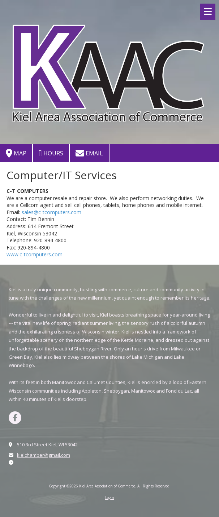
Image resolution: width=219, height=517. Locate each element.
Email (89, 153)
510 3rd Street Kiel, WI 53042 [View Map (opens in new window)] (47, 444)
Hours (51, 153)
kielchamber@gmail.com (43, 455)
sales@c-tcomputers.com (51, 212)
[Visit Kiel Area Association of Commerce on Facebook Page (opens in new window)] (15, 417)
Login (109, 497)
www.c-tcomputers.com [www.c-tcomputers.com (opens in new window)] (35, 254)
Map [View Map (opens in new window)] (16, 153)
